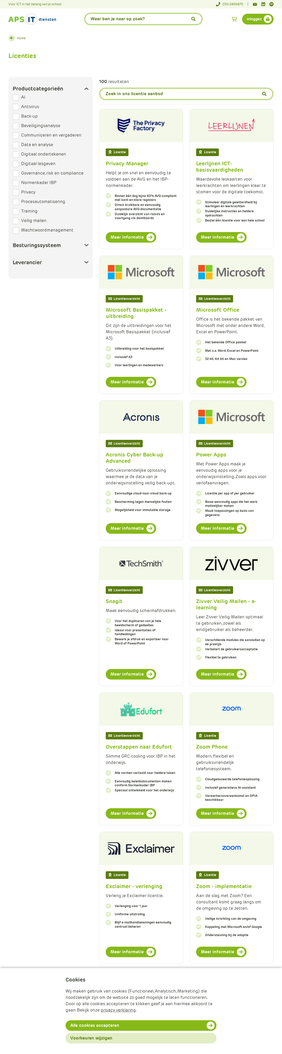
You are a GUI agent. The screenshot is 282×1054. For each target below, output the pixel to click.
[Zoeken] (186, 94)
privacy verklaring (118, 1010)
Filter (139, 81)
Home (21, 38)
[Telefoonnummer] (232, 4)
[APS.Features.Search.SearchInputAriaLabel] (143, 19)
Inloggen (254, 19)
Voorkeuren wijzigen (91, 1038)
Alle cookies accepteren (94, 1025)
